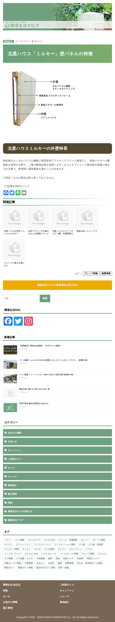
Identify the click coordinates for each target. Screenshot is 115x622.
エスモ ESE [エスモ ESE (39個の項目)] (49, 540)
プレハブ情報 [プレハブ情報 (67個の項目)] (88, 554)
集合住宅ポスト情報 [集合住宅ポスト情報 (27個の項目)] (45, 567)
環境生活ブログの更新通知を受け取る (57, 285)
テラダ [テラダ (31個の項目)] (88, 549)
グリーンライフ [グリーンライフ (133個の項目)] (23, 544)
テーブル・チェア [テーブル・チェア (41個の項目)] (12, 554)
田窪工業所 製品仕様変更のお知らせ (33, 403)
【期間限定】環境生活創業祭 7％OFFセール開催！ (40, 346)
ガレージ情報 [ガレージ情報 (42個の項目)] (98, 540)
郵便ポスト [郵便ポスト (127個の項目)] (9, 567)
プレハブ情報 (91, 273)
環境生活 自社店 (11, 585)
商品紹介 (8, 41)
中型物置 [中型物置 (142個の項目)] (40, 558)
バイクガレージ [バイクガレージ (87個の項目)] (48, 554)
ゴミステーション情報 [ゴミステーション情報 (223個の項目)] (64, 544)
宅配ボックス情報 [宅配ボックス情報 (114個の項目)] (12, 563)
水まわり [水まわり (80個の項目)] (40, 563)
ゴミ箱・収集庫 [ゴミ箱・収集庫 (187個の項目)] (95, 544)
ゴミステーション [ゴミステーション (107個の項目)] (42, 544)
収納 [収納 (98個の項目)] (58, 558)
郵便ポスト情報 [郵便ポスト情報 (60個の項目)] (25, 567)
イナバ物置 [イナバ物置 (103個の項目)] (19, 540)
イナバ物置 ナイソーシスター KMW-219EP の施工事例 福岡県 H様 (46, 375)
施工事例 (12, 494)
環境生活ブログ (16, 520)
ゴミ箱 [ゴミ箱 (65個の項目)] (82, 544)
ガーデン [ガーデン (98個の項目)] (8, 544)
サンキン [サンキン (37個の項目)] (26, 549)
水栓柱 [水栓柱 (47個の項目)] (51, 563)
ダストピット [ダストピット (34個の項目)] (75, 549)
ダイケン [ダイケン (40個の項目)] (62, 549)
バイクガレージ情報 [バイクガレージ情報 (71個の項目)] (68, 554)
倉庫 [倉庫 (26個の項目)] (50, 558)
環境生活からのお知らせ (20, 511)
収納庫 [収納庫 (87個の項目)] (80, 558)
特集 (10, 502)
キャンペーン (14, 450)
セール (11, 467)
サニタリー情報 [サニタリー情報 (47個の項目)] (11, 549)
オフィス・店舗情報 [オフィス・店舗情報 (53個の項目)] (67, 540)
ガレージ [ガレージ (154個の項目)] (85, 540)
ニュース (12, 476)
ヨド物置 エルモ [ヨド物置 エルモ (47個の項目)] (24, 558)
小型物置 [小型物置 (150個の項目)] (28, 563)
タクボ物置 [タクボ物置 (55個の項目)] (49, 549)
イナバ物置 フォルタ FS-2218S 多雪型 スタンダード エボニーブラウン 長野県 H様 (53, 360)
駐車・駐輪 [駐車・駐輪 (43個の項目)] (63, 567)
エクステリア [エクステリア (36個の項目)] (34, 540)
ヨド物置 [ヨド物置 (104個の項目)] (8, 558)
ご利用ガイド (14, 459)
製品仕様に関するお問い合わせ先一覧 (34, 389)
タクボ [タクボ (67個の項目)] (37, 549)
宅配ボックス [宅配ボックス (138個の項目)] (93, 558)
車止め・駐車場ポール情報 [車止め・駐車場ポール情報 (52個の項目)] (89, 563)
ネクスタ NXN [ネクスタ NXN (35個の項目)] (31, 554)
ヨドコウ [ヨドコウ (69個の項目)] (102, 554)
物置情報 (106, 273)
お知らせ (12, 441)
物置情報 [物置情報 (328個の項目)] (69, 563)
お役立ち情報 (14, 432)
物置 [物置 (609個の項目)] (60, 563)
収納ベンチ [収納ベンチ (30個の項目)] (68, 558)
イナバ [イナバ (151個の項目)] (7, 540)
